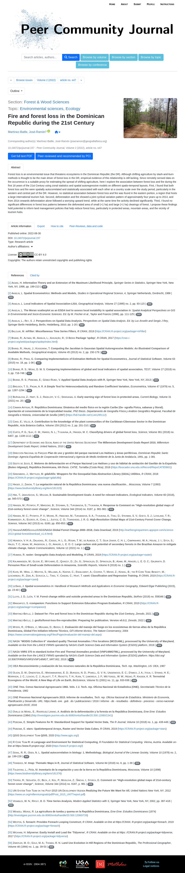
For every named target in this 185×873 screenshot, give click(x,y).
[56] (10, 842)
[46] (10, 742)
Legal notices (151, 866)
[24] (10, 515)
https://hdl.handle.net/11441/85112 (86, 415)
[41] (10, 697)
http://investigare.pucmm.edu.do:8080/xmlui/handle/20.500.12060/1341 (72, 715)
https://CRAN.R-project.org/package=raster (126, 554)
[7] (9, 338)
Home (112, 4)
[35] (10, 627)
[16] (10, 432)
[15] (10, 421)
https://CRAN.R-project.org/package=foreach (34, 825)
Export (41, 226)
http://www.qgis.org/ (67, 735)
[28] (10, 561)
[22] (10, 494)
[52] (10, 801)
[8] (9, 348)
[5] (9, 320)
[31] (10, 596)
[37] (10, 651)
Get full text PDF (21, 156)
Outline (15, 91)
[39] (10, 672)
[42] (10, 711)
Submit (137, 4)
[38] (10, 666)
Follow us (152, 862)
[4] (9, 310)
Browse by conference (92, 64)
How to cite (57, 226)
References (17, 275)
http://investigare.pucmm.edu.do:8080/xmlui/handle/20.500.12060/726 (48, 815)
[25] (10, 530)
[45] (10, 735)
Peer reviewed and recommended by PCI (64, 156)
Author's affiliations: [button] (20, 246)
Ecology (73, 108)
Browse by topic (151, 57)
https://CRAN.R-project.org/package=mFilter (120, 331)
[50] (10, 780)
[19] (10, 463)
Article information (21, 226)
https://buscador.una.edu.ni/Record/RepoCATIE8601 (141, 467)
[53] (10, 811)
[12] (10, 386)
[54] (10, 822)
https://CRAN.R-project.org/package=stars (142, 728)
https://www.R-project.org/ (67, 745)
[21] (10, 484)
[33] (10, 613)
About (124, 4)
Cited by (34, 275)
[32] (10, 603)
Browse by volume (94, 57)
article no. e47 (68, 80)
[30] (10, 586)
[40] (10, 686)
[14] (10, 407)
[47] (10, 752)
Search (70, 57)
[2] (9, 293)
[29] (10, 571)
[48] (10, 763)
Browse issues (24, 80)
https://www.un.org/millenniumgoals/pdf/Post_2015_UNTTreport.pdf (46, 794)
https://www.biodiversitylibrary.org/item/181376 (35, 773)
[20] (10, 473)
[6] (9, 331)
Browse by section (123, 57)
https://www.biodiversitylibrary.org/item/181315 (35, 488)
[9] (9, 358)
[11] (10, 379)
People (151, 4)
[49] (10, 769)
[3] (9, 303)
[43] (10, 722)
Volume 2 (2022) (46, 80)
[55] (10, 832)
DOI (44, 287)
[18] (10, 453)
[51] (10, 790)
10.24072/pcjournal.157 (27, 238)
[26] (10, 540)
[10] (10, 369)
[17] (10, 442)
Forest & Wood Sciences (46, 102)
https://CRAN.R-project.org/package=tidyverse (41, 836)
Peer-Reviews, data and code (86, 226)
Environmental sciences (41, 108)
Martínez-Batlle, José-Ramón (26, 132)
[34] (10, 620)
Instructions (167, 4)
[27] (10, 554)
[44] (10, 728)
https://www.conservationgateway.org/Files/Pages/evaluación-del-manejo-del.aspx (55, 634)
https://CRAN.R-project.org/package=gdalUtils (34, 477)
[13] (10, 396)
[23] (10, 505)
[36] (10, 641)
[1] (9, 282)
